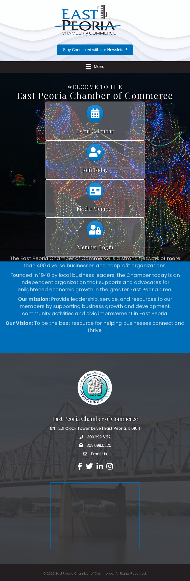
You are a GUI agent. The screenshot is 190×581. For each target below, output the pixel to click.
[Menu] (95, 66)
